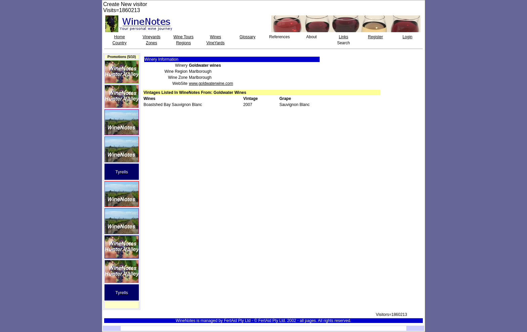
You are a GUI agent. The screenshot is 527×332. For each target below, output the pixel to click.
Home (119, 37)
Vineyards (151, 37)
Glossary (247, 37)
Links (343, 37)
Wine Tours (183, 37)
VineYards (215, 43)
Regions (183, 43)
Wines (215, 37)
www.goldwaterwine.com (211, 83)
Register (375, 37)
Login (407, 37)
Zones (151, 43)
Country (120, 43)
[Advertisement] (403, 68)
